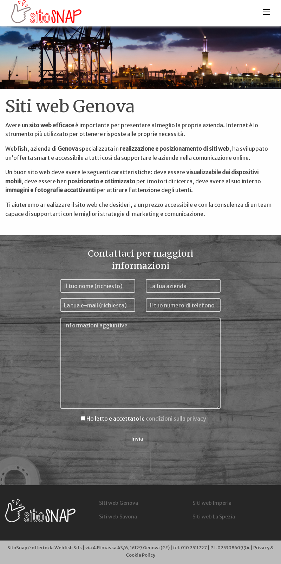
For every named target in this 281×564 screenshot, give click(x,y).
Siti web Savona (118, 517)
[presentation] (105, 462)
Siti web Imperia (211, 503)
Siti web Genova (118, 503)
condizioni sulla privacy (176, 418)
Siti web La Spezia (213, 517)
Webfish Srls (68, 547)
